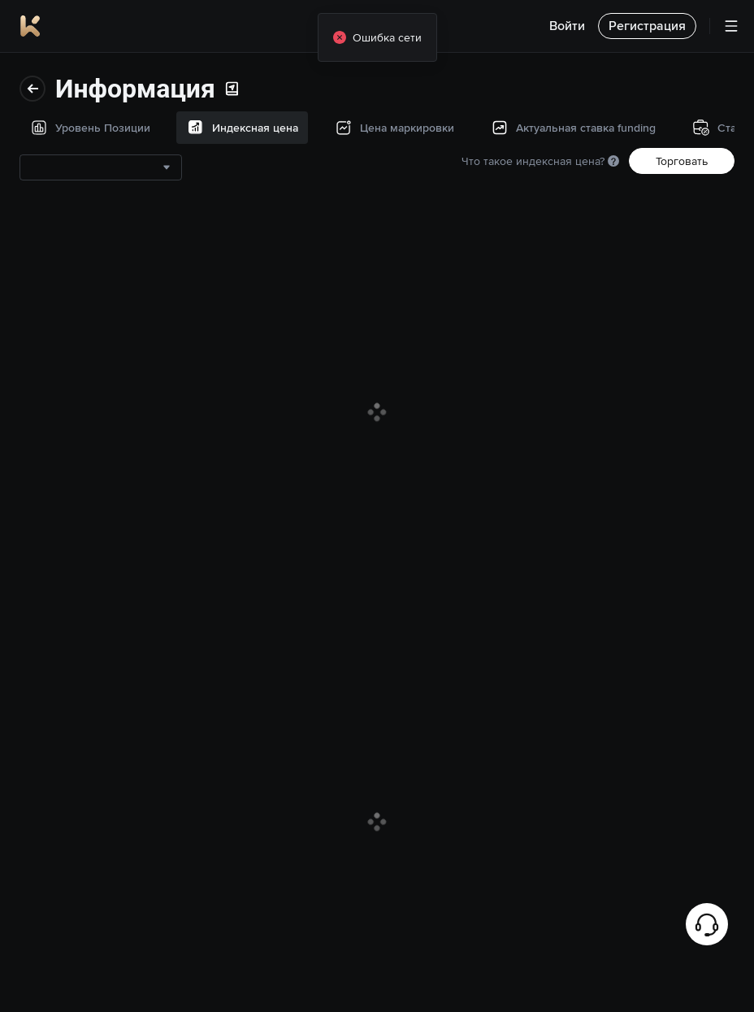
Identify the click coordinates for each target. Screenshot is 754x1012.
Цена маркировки (74, 183)
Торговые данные (74, 423)
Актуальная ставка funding (76, 243)
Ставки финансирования (93, 303)
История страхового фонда (81, 363)
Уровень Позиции (75, 79)
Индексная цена (71, 131)
